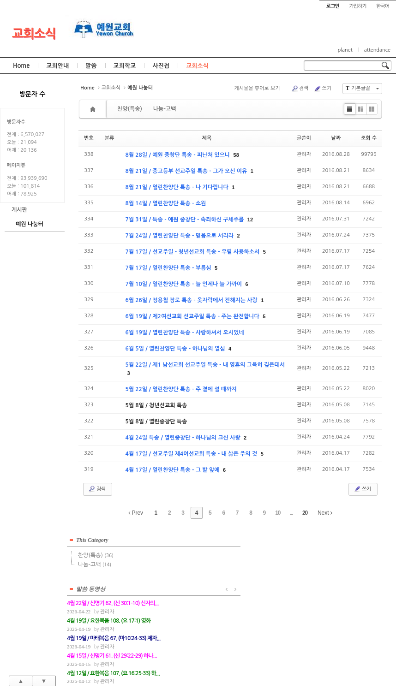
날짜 (336, 138)
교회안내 (57, 66)
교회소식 (34, 34)
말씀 (90, 66)
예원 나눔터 (29, 224)
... (291, 513)
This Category (92, 538)
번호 (89, 138)
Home (21, 66)
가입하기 (357, 6)
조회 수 (369, 138)
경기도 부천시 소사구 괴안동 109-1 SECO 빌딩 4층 (214, 668)
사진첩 (160, 66)
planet (345, 50)
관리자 (304, 154)
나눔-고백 (164, 109)
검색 (300, 88)
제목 (207, 138)
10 (277, 513)
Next (325, 513)
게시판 (19, 210)
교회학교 (125, 66)
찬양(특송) (129, 109)
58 (236, 155)
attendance (377, 50)
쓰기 (322, 88)
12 (250, 219)
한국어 (382, 6)
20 (304, 513)
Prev (135, 513)
